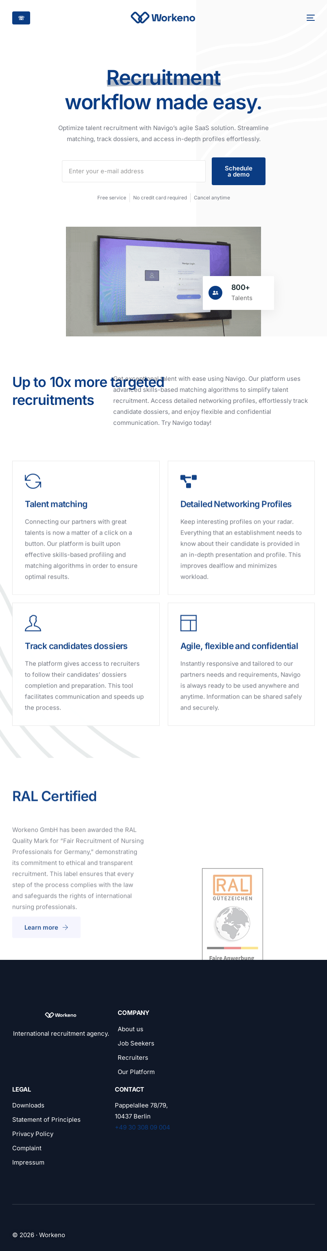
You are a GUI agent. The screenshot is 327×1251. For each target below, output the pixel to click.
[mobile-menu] (305, 18)
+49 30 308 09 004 (142, 1127)
